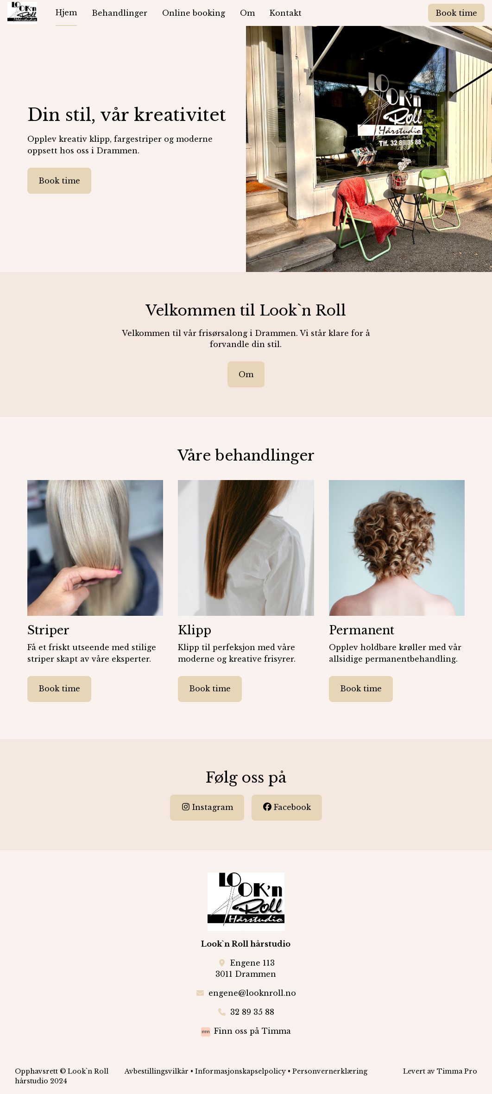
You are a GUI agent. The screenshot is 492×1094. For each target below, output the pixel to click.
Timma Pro (457, 1071)
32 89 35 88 (252, 1012)
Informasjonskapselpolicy (240, 1071)
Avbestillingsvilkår (157, 1071)
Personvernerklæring (329, 1071)
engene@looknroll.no (252, 993)
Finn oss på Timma (252, 1031)
